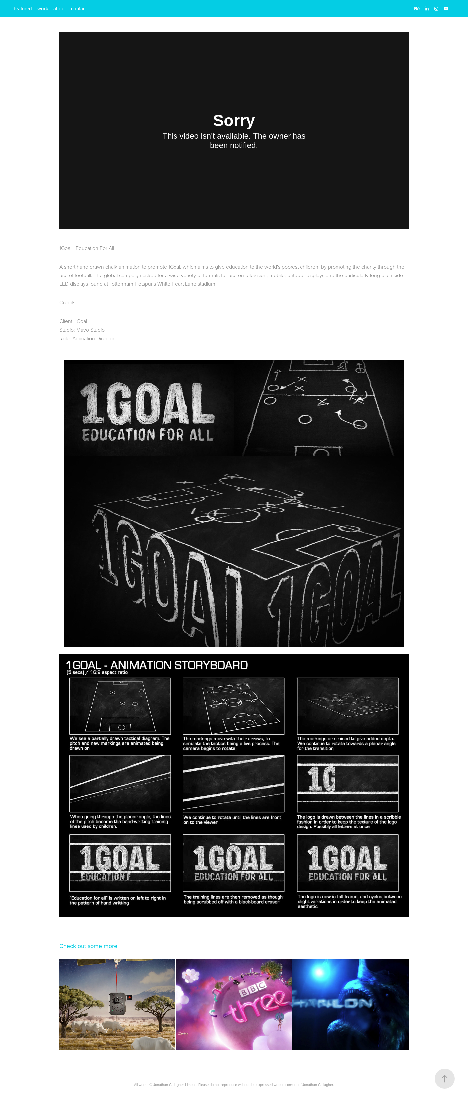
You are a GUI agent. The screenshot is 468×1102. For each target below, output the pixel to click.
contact (79, 8)
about (59, 8)
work (42, 8)
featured (23, 8)
